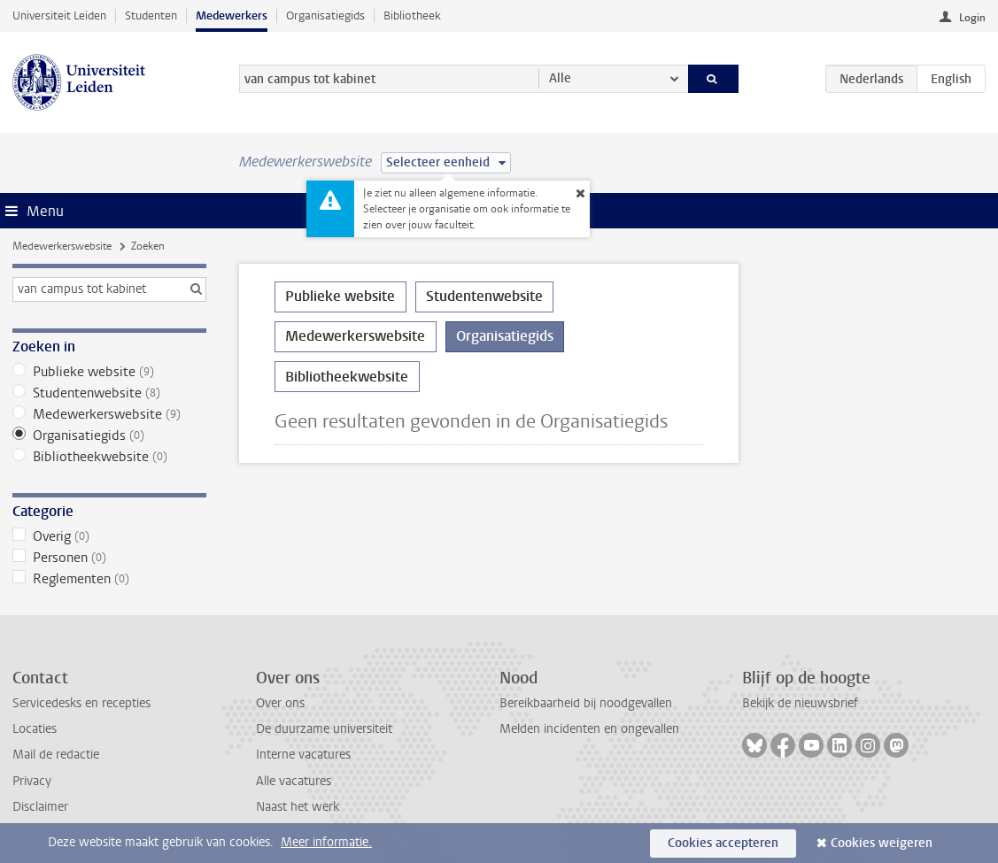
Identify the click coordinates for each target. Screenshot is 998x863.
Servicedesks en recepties (81, 703)
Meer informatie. (326, 842)
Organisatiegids (325, 15)
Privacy (31, 781)
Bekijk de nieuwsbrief (800, 703)
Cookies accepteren (723, 843)
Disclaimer (40, 806)
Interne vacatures (303, 754)
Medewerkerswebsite (62, 246)
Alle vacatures (293, 781)
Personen (109, 557)
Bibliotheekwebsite (109, 456)
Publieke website (109, 371)
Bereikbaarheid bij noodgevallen (585, 703)
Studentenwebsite (109, 393)
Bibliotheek (412, 15)
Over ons (280, 703)
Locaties (34, 728)
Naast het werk (297, 806)
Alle (560, 78)
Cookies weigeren (881, 843)
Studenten (151, 15)
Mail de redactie (55, 754)
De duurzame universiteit (324, 728)
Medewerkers (231, 15)
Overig (109, 536)
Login (972, 18)
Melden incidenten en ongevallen (589, 728)
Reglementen (109, 579)
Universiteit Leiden (59, 15)
